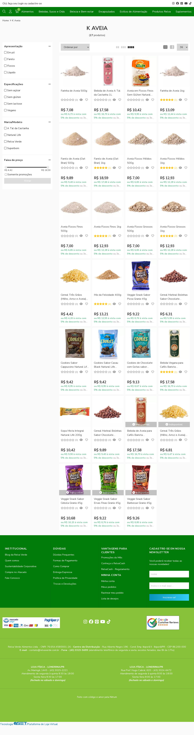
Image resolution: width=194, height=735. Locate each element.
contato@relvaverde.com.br (44, 650)
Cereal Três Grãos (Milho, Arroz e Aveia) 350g (172, 433)
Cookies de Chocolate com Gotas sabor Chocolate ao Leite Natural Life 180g (140, 365)
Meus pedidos (108, 587)
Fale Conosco (12, 578)
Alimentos (27, 11)
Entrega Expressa (62, 572)
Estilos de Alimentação (133, 11)
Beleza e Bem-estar (82, 11)
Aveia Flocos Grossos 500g (140, 229)
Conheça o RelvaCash (113, 563)
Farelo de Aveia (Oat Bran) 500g (73, 161)
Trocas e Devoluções (64, 583)
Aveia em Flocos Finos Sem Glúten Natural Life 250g (140, 93)
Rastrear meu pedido (112, 592)
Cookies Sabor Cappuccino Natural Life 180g (74, 365)
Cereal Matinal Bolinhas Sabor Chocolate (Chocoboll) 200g (174, 297)
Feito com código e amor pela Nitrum (97, 697)
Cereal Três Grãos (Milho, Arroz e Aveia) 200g (73, 297)
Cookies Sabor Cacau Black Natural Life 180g (106, 365)
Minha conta (108, 581)
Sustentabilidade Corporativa (20, 566)
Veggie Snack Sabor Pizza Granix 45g (138, 297)
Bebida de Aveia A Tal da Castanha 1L (107, 93)
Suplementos (184, 11)
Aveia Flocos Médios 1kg (172, 161)
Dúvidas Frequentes (63, 554)
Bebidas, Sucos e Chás (52, 11)
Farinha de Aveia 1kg (172, 91)
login (21, 3)
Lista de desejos (110, 598)
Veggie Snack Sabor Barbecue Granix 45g (139, 501)
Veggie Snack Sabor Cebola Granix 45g (72, 501)
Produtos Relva (161, 11)
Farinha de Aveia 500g (74, 91)
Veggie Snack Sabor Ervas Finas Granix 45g (107, 501)
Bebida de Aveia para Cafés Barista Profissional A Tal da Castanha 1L (139, 433)
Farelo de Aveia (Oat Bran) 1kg (106, 161)
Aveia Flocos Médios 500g (139, 161)
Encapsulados (107, 11)
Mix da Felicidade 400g (107, 295)
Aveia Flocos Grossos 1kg (173, 229)
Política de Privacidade (65, 578)
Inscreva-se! (169, 597)
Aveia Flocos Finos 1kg (107, 227)
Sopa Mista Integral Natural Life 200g (72, 433)
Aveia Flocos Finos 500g (72, 229)
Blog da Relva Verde (16, 554)
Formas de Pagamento (65, 560)
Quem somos (12, 560)
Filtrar (27, 181)
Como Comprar (61, 566)
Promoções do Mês (111, 557)
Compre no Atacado (16, 572)
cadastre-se (35, 3)
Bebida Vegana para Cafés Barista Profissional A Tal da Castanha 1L (172, 365)
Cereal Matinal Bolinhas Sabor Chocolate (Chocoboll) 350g (108, 433)
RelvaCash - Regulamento (115, 569)
